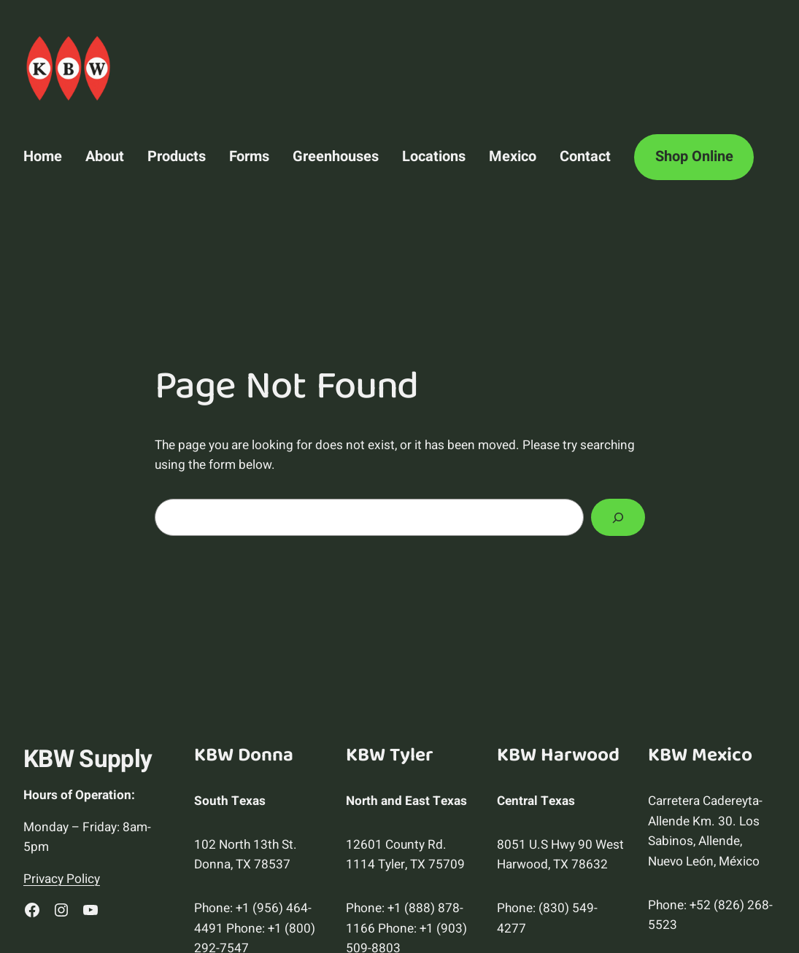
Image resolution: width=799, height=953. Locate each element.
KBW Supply (87, 759)
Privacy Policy (61, 879)
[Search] (618, 517)
